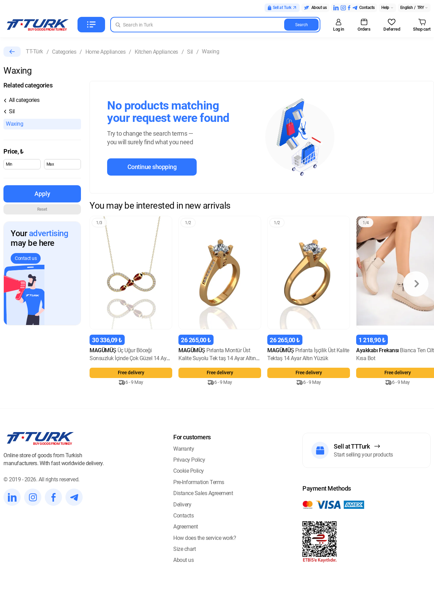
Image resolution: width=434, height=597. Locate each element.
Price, (13, 151)
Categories (64, 52)
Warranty (183, 449)
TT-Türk (34, 51)
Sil (190, 52)
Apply (42, 193)
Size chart (184, 549)
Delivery (182, 504)
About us (183, 560)
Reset (42, 209)
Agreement (185, 526)
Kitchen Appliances (156, 52)
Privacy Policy (189, 460)
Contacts (183, 515)
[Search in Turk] (215, 24)
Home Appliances (105, 52)
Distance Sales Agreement (203, 493)
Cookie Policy (188, 471)
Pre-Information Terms (198, 482)
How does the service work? (204, 538)
